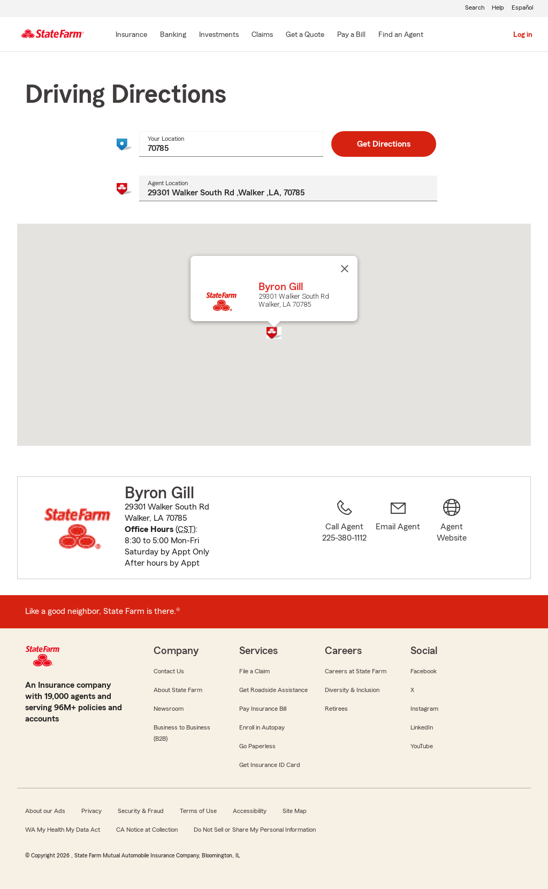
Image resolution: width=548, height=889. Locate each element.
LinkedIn (421, 727)
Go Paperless (257, 746)
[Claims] (262, 35)
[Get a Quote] (305, 35)
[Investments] (219, 35)
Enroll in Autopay (262, 727)
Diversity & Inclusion (352, 690)
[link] (398, 534)
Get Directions (383, 144)
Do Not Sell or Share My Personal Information (255, 829)
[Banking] (173, 35)
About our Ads (45, 811)
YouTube (421, 746)
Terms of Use (198, 811)
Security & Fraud (141, 811)
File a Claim (254, 671)
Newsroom (169, 708)
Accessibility (250, 811)
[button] (274, 333)
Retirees (336, 708)
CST (185, 529)
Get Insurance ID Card (269, 765)
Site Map (295, 811)
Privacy (91, 811)
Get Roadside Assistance (273, 690)
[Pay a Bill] (351, 35)
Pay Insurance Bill (262, 708)
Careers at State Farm (355, 671)
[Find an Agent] (400, 35)
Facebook (423, 671)
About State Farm (178, 690)
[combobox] (231, 144)
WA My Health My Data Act (62, 829)
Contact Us (169, 671)
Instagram (424, 708)
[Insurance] (131, 35)
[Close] (344, 269)
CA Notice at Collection (147, 829)
